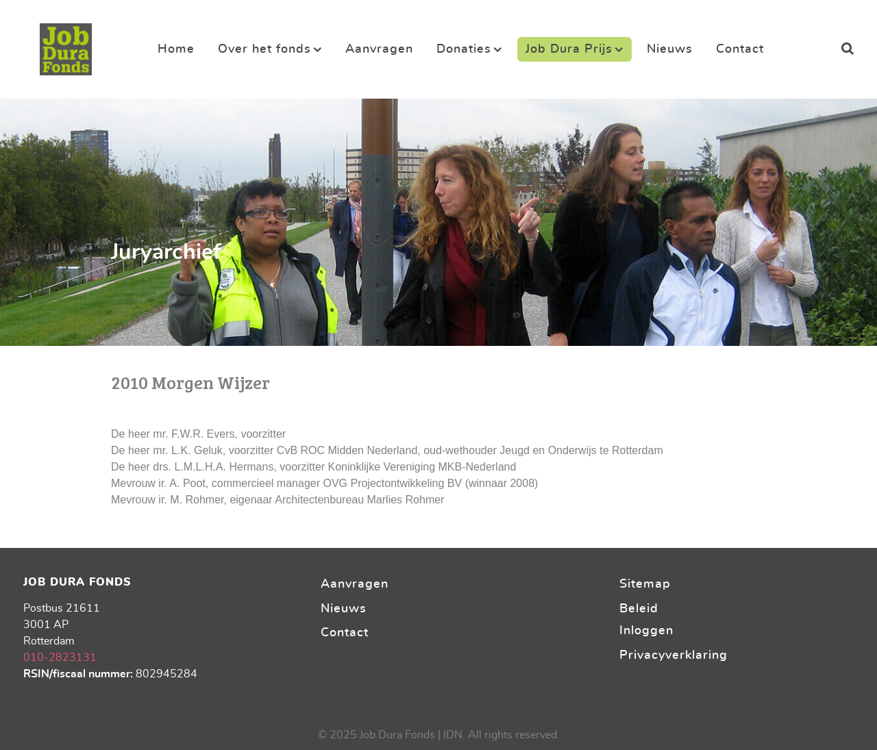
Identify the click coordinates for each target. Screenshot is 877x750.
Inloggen (646, 630)
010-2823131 (60, 657)
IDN (452, 734)
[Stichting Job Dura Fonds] (66, 45)
